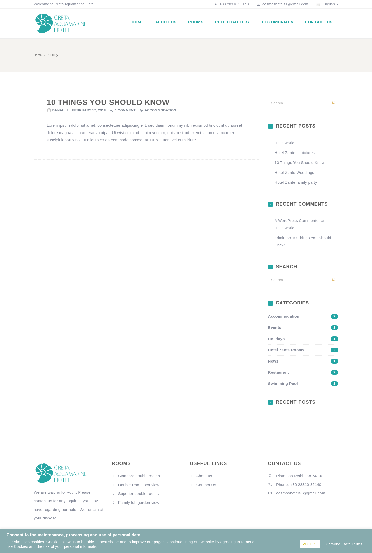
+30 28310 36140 (233, 4)
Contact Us (319, 24)
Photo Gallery (235, 24)
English (327, 4)
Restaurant (303, 374)
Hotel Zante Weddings (294, 174)
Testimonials (279, 24)
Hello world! (285, 144)
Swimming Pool (303, 385)
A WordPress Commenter (297, 222)
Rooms (200, 24)
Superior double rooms (138, 495)
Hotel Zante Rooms (303, 351)
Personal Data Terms (344, 544)
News (303, 362)
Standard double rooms (139, 477)
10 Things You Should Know (108, 103)
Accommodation (160, 112)
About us (171, 24)
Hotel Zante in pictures (295, 154)
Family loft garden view (138, 504)
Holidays (303, 340)
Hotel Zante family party (296, 184)
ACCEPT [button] (310, 544)
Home (144, 24)
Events (303, 329)
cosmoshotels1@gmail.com (285, 4)
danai (57, 112)
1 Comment (125, 112)
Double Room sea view (138, 486)
